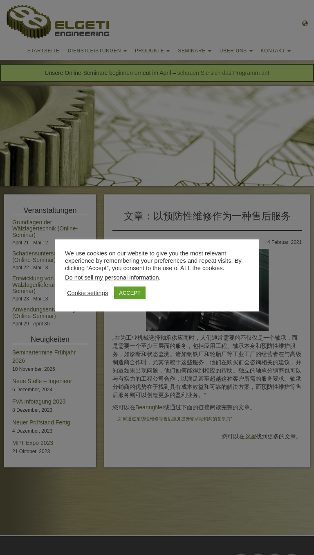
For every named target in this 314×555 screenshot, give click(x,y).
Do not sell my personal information (112, 277)
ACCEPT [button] (130, 293)
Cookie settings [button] (87, 293)
